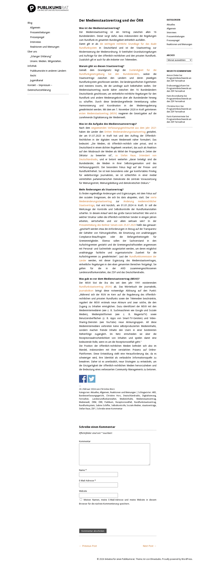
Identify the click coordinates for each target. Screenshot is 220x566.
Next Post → (149, 546)
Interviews (35, 42)
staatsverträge (149, 405)
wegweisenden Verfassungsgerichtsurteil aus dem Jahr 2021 (123, 127)
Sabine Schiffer (103, 405)
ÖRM (94, 402)
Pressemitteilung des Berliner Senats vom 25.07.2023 (107, 225)
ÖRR (100, 402)
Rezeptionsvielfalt (124, 402)
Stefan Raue (84, 408)
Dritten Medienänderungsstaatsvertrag (125, 131)
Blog (30, 22)
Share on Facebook (83, 379)
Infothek (32, 66)
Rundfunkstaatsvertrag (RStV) (96, 286)
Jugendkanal (36, 80)
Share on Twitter (91, 379)
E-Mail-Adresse (87, 480)
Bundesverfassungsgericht (91, 395)
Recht (33, 75)
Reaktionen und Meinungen (44, 46)
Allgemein (35, 27)
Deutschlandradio (131, 395)
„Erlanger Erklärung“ (41, 56)
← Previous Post (88, 546)
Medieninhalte (126, 399)
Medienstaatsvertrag (146, 399)
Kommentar (85, 441)
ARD (154, 392)
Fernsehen (84, 399)
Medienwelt (84, 402)
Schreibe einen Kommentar (110, 408)
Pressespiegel (37, 37)
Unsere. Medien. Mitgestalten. (46, 61)
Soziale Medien (134, 405)
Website (83, 491)
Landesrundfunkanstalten (104, 399)
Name (83, 470)
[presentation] (105, 517)
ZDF (93, 408)
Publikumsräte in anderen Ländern (48, 70)
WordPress (187, 559)
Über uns (32, 51)
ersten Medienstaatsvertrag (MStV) (98, 113)
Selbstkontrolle (118, 405)
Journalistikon (86, 290)
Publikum (108, 402)
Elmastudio (155, 559)
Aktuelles (95, 392)
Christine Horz (113, 395)
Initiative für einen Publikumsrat (120, 559)
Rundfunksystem (87, 405)
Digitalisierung (149, 395)
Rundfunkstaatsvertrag (145, 402)
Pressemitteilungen (40, 32)
